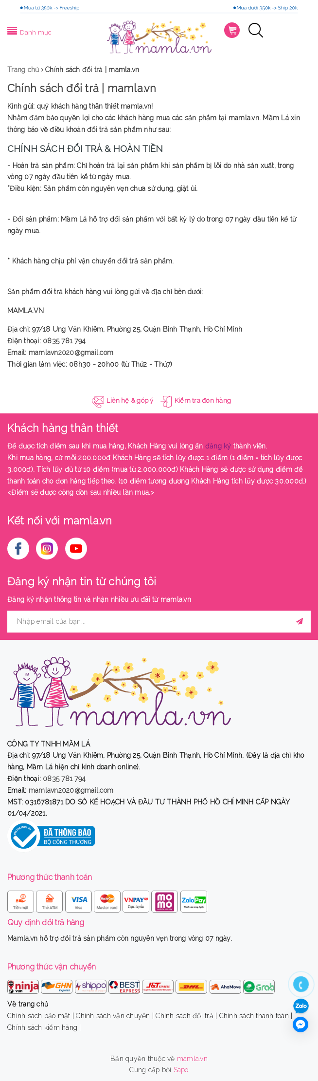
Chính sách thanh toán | (256, 1016)
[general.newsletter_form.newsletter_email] (159, 622)
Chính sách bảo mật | (40, 1016)
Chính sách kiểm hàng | (44, 1027)
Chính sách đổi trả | (186, 1016)
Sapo (181, 1070)
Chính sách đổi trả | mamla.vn (81, 88)
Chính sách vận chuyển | (115, 1016)
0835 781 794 (64, 341)
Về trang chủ (27, 1004)
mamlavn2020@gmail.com (71, 352)
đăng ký (218, 446)
